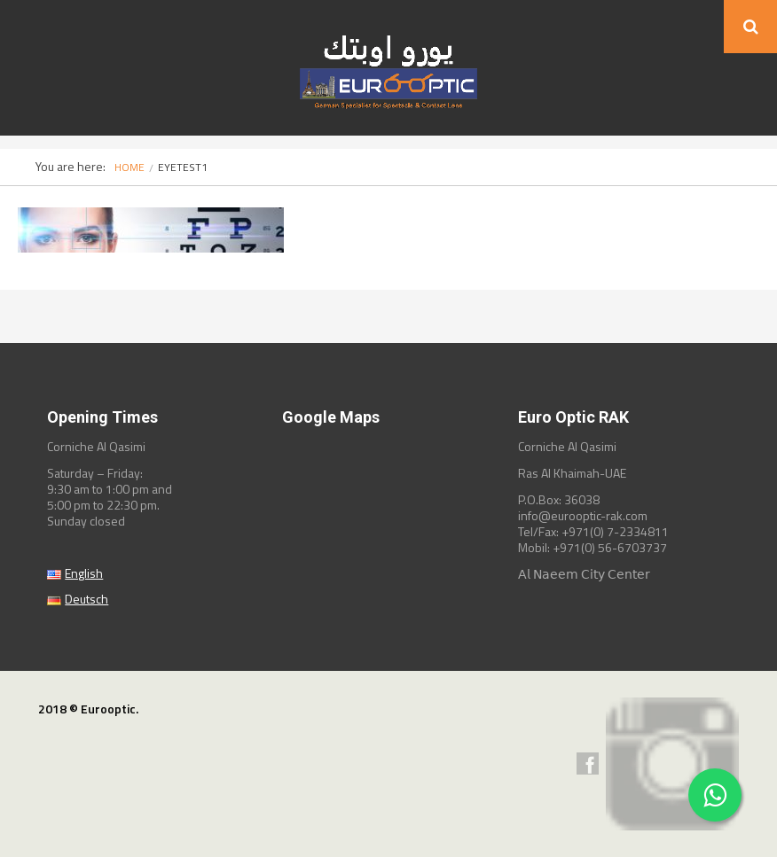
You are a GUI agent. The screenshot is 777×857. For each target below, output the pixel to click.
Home (129, 167)
